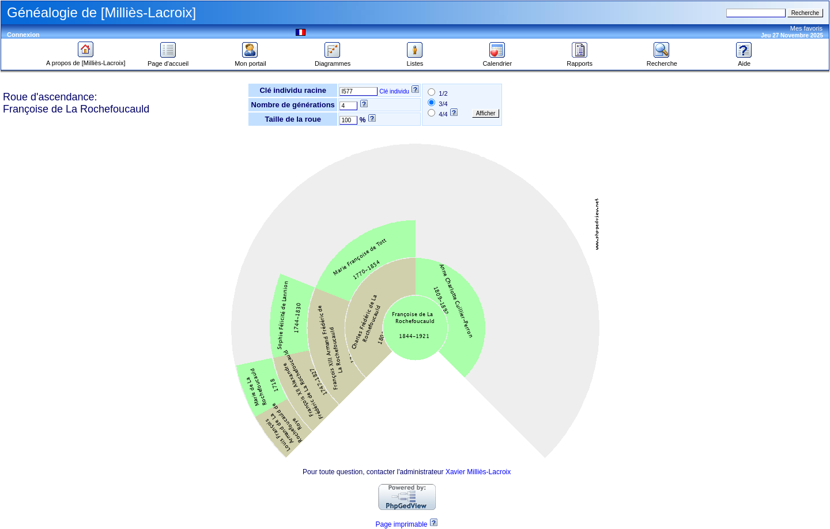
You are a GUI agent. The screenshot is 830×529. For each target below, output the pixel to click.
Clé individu (394, 91)
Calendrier (497, 60)
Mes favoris (806, 28)
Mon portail (250, 60)
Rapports (580, 60)
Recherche (662, 60)
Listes (415, 60)
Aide (744, 60)
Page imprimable (401, 524)
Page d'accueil (168, 60)
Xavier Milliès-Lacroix (478, 472)
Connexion (23, 34)
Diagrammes (332, 60)
